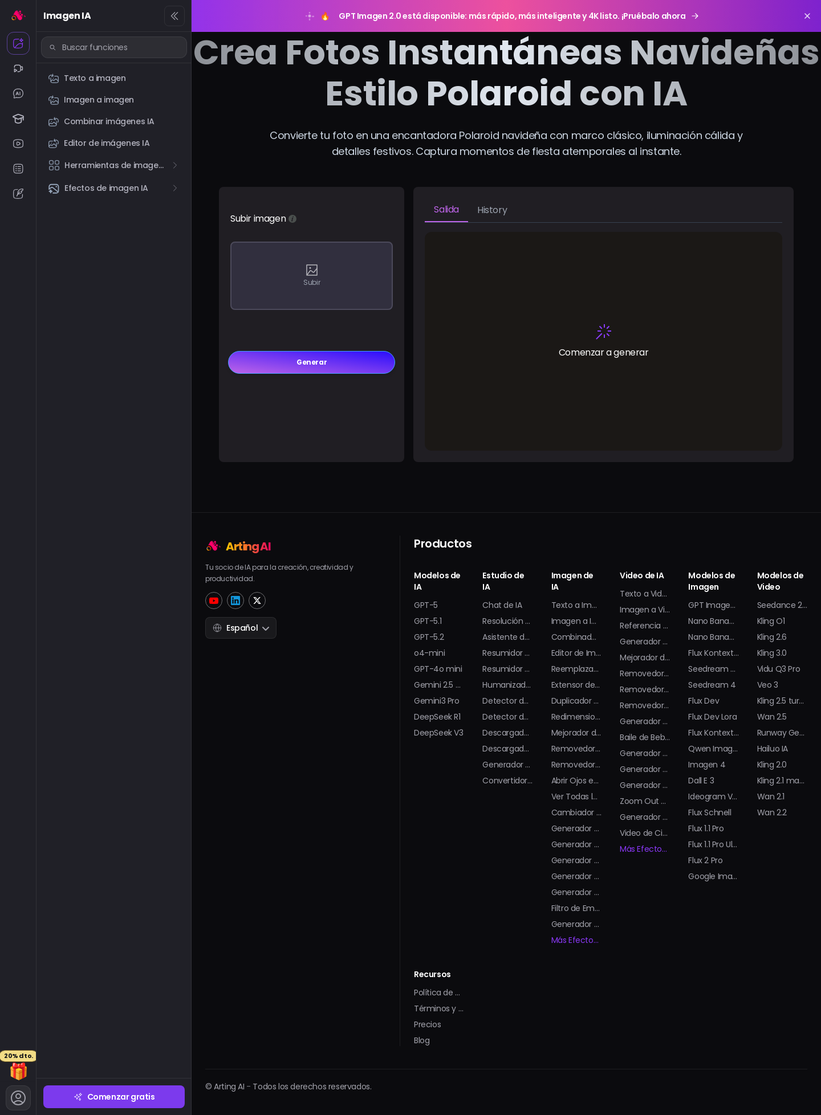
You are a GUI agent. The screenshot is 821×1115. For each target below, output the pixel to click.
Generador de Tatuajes (576, 876)
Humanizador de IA (507, 685)
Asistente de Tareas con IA (507, 637)
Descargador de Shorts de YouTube (507, 748)
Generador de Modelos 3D (576, 860)
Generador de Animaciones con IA (645, 641)
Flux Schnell (709, 812)
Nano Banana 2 (713, 621)
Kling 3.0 (772, 653)
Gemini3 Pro (437, 700)
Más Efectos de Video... (645, 849)
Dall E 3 (701, 780)
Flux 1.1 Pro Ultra (713, 844)
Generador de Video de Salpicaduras (645, 817)
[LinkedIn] (235, 600)
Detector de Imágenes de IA (507, 716)
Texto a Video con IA (645, 593)
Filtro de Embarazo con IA (576, 908)
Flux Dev (703, 700)
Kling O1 (771, 621)
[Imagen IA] (18, 43)
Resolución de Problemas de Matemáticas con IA (507, 621)
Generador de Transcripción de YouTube (507, 764)
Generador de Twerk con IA (645, 769)
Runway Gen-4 (782, 732)
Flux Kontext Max (713, 732)
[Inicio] (18, 15)
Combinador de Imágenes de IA (576, 637)
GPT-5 (426, 605)
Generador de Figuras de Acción (645, 785)
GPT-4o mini (438, 669)
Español (241, 628)
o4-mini (429, 653)
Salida (446, 209)
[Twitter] (257, 600)
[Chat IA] (18, 93)
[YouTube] (213, 600)
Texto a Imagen (576, 605)
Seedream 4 (711, 685)
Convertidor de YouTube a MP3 (507, 780)
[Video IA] (18, 68)
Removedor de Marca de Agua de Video (645, 689)
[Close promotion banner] (807, 16)
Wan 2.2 (772, 812)
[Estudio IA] (18, 118)
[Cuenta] (18, 1097)
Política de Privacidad (439, 992)
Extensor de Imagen (576, 685)
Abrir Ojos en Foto (576, 780)
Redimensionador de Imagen (576, 716)
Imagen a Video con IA (645, 609)
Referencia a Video (645, 625)
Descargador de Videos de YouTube (507, 732)
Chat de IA (502, 605)
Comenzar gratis (114, 1096)
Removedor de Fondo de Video (645, 705)
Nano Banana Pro (713, 637)
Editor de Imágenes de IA (576, 653)
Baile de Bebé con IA (645, 737)
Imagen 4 (706, 764)
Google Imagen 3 (713, 876)
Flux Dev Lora (712, 716)
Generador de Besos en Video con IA (645, 721)
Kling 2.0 (772, 764)
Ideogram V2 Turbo (713, 796)
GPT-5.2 (429, 637)
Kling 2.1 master (782, 780)
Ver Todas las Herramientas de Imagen (576, 796)
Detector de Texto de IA (507, 700)
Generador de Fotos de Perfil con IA (576, 828)
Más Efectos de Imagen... (576, 940)
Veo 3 (767, 685)
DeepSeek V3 (439, 732)
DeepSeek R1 (437, 716)
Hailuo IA (772, 748)
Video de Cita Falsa (645, 833)
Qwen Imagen (713, 748)
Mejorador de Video (645, 657)
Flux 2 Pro (705, 860)
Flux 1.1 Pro (706, 828)
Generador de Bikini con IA (645, 753)
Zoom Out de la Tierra (645, 801)
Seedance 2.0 (782, 605)
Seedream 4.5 (713, 669)
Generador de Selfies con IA (576, 892)
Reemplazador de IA (576, 669)
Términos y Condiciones (439, 1008)
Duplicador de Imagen (576, 700)
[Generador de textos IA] (18, 193)
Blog (421, 1040)
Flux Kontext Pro (713, 653)
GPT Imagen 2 (713, 605)
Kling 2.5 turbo (782, 700)
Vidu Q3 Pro (778, 669)
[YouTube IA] (18, 143)
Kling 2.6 (772, 637)
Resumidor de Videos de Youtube (507, 653)
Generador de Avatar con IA (576, 844)
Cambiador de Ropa (576, 812)
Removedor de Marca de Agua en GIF (576, 764)
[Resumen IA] (18, 168)
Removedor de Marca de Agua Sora (645, 673)
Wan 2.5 (772, 716)
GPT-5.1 (427, 621)
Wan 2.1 (771, 796)
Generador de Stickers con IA (576, 924)
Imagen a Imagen (576, 621)
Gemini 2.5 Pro (439, 685)
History (492, 210)
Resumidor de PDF (507, 669)
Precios (427, 1024)
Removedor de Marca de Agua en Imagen (576, 748)
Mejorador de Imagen (576, 732)
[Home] (279, 545)
